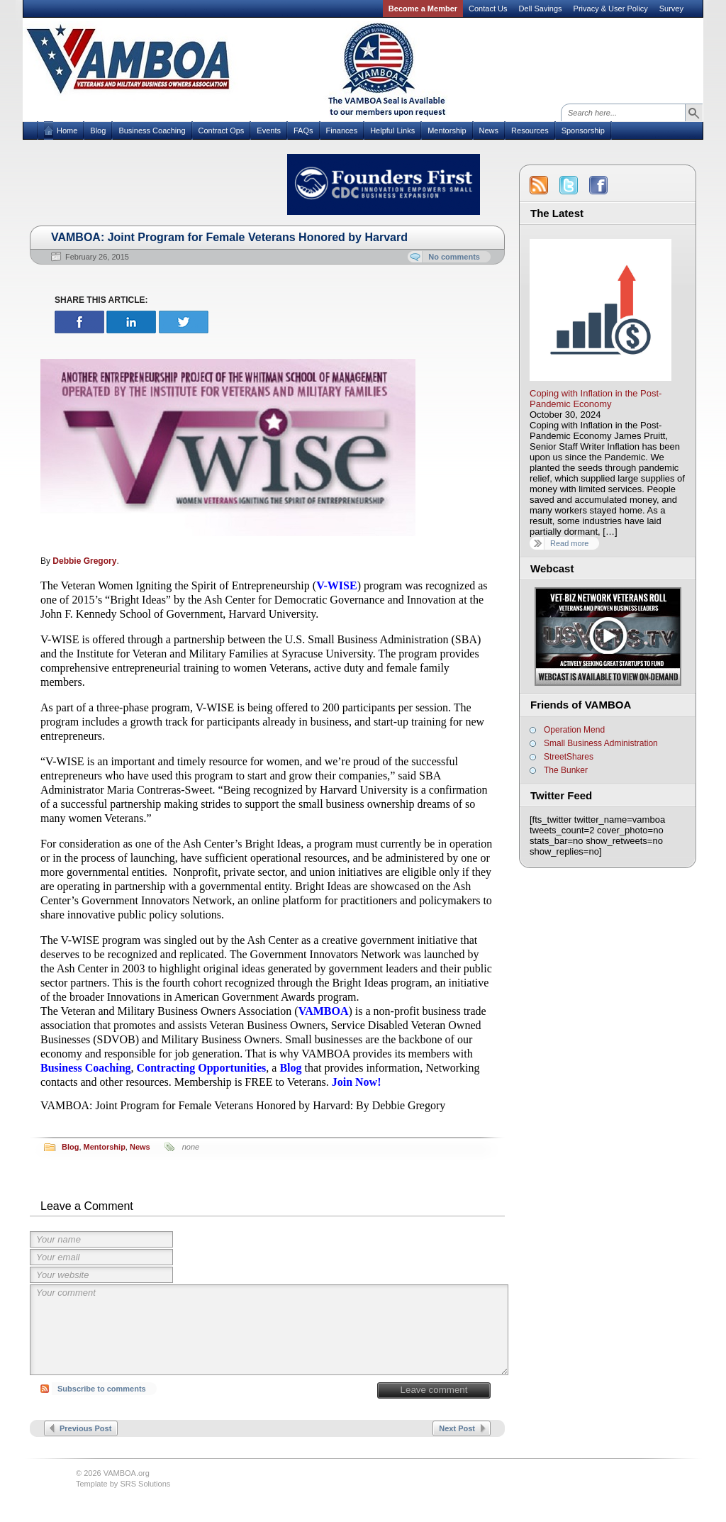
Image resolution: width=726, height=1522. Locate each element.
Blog (98, 130)
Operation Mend (574, 730)
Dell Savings (540, 8)
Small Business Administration (601, 743)
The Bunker (566, 770)
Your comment (269, 1329)
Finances (342, 130)
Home (67, 130)
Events (269, 130)
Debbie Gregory (84, 561)
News (489, 130)
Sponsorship (583, 130)
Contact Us (488, 8)
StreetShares (568, 757)
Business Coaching (151, 130)
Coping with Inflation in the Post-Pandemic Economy (595, 398)
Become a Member (423, 8)
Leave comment (434, 1389)
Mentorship (447, 130)
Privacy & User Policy (611, 8)
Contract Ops (222, 130)
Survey (671, 8)
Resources (530, 130)
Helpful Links (392, 130)
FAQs (303, 130)
